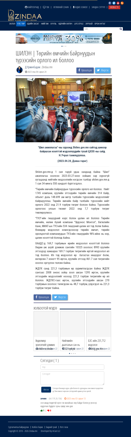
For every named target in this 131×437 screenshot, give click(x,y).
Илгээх (46, 389)
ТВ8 (46, 7)
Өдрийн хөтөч (65, 24)
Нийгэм (44, 24)
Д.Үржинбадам (32, 67)
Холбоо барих (37, 427)
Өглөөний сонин (61, 7)
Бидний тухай (51, 427)
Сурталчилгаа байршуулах (18, 427)
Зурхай (88, 24)
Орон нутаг (99, 24)
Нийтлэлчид (32, 7)
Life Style (78, 24)
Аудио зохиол (80, 7)
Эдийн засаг (33, 24)
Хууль (53, 24)
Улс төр (21, 24)
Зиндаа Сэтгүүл (98, 7)
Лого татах (64, 427)
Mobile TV (114, 7)
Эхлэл (12, 24)
